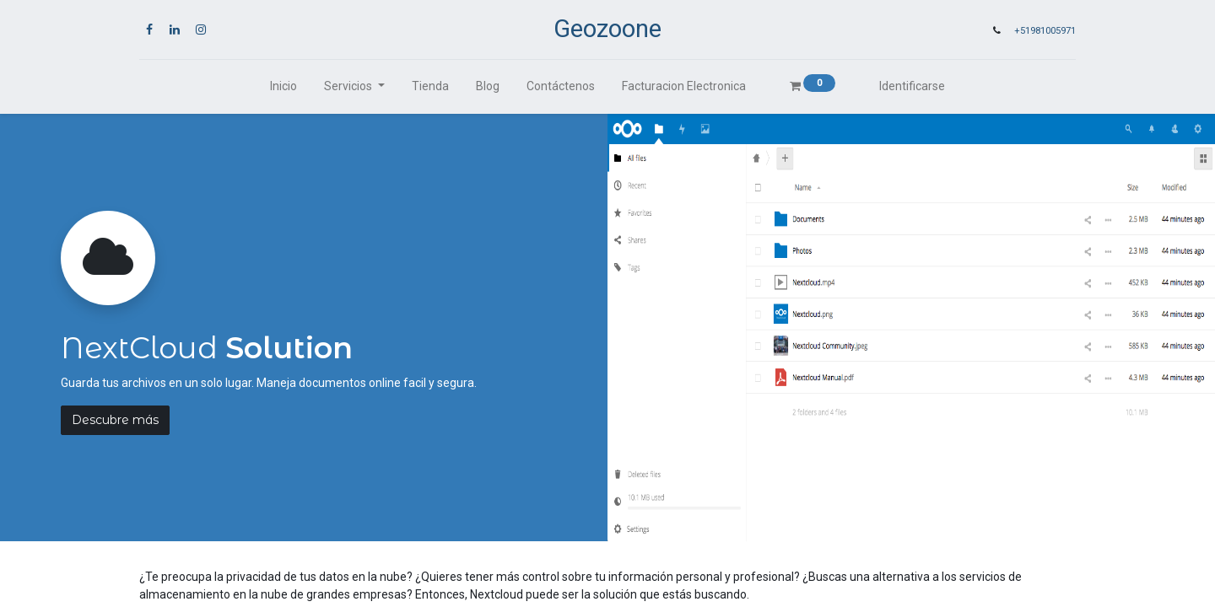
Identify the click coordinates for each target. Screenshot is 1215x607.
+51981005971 (1045, 30)
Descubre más (115, 419)
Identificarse (912, 86)
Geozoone (608, 28)
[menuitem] (283, 86)
